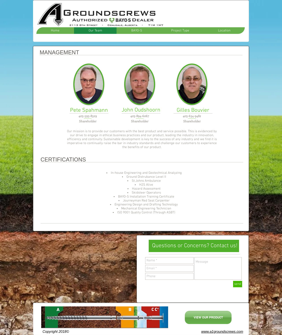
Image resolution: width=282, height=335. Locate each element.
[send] (237, 284)
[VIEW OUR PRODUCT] (208, 317)
